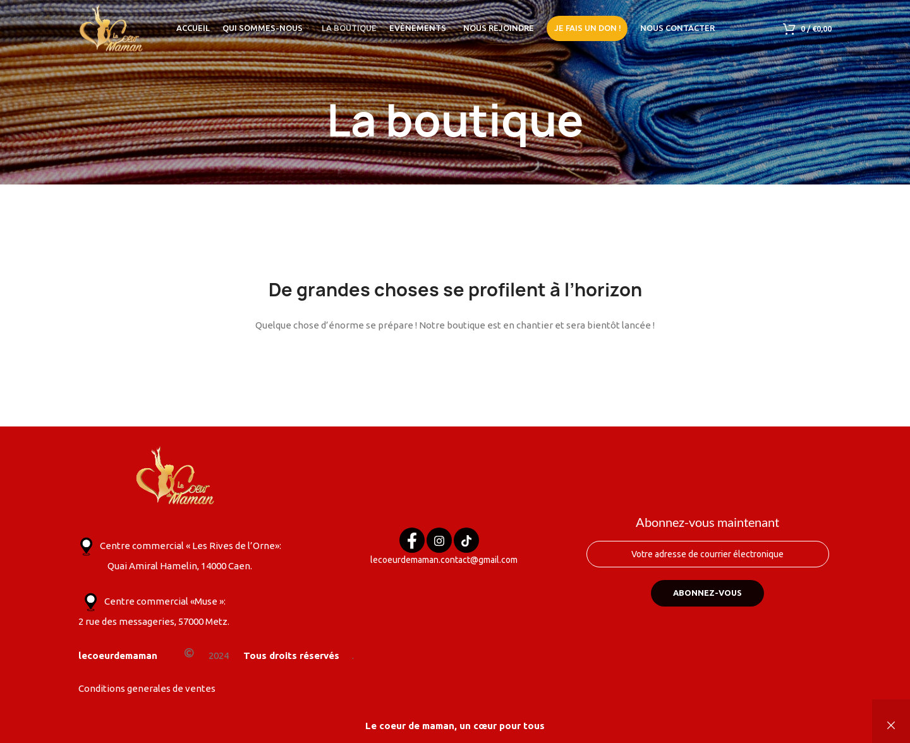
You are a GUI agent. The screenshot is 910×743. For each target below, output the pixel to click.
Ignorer (891, 725)
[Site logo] (111, 27)
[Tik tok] (466, 544)
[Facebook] (412, 544)
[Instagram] (439, 544)
